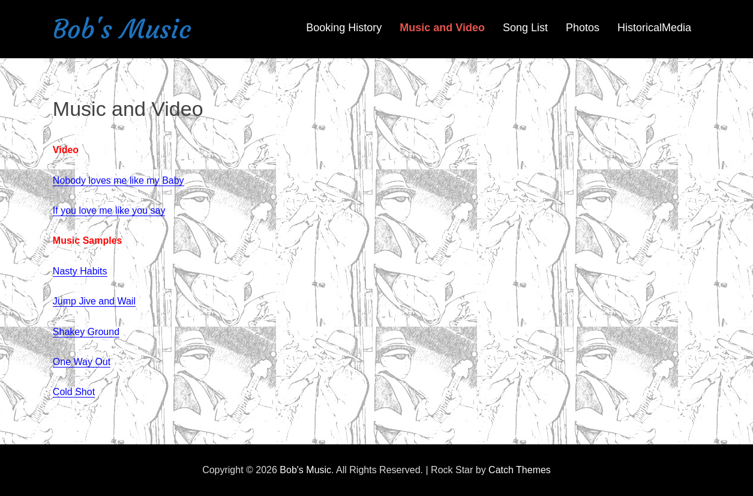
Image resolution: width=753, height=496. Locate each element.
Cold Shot (74, 392)
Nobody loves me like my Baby (118, 180)
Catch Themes (519, 470)
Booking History (344, 28)
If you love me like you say (109, 210)
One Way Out (81, 362)
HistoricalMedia (654, 28)
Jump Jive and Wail (94, 301)
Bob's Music (122, 29)
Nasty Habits (80, 271)
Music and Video (442, 28)
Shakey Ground (86, 332)
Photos (582, 28)
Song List (525, 28)
